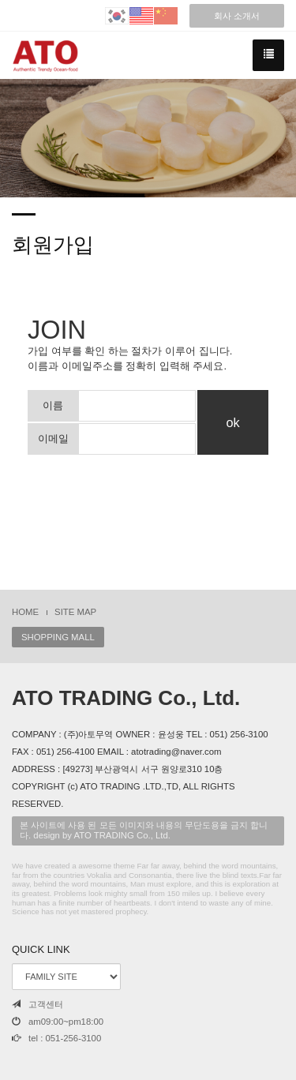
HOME (25, 612)
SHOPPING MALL (58, 637)
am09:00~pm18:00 (57, 1021)
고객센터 (37, 1004)
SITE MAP (75, 612)
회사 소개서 (237, 16)
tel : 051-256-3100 (56, 1038)
